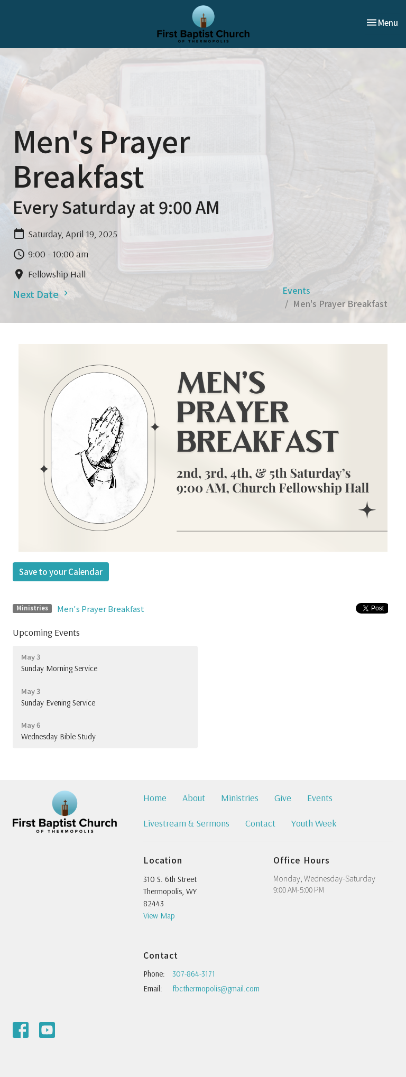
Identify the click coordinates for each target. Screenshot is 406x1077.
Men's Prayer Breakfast (100, 608)
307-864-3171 (193, 974)
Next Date (42, 294)
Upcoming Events (46, 632)
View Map (159, 916)
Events (296, 290)
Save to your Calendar (61, 571)
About (193, 798)
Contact (260, 823)
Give (282, 798)
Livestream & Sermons (186, 823)
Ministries (240, 798)
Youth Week (314, 823)
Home (155, 798)
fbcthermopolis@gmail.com (216, 988)
